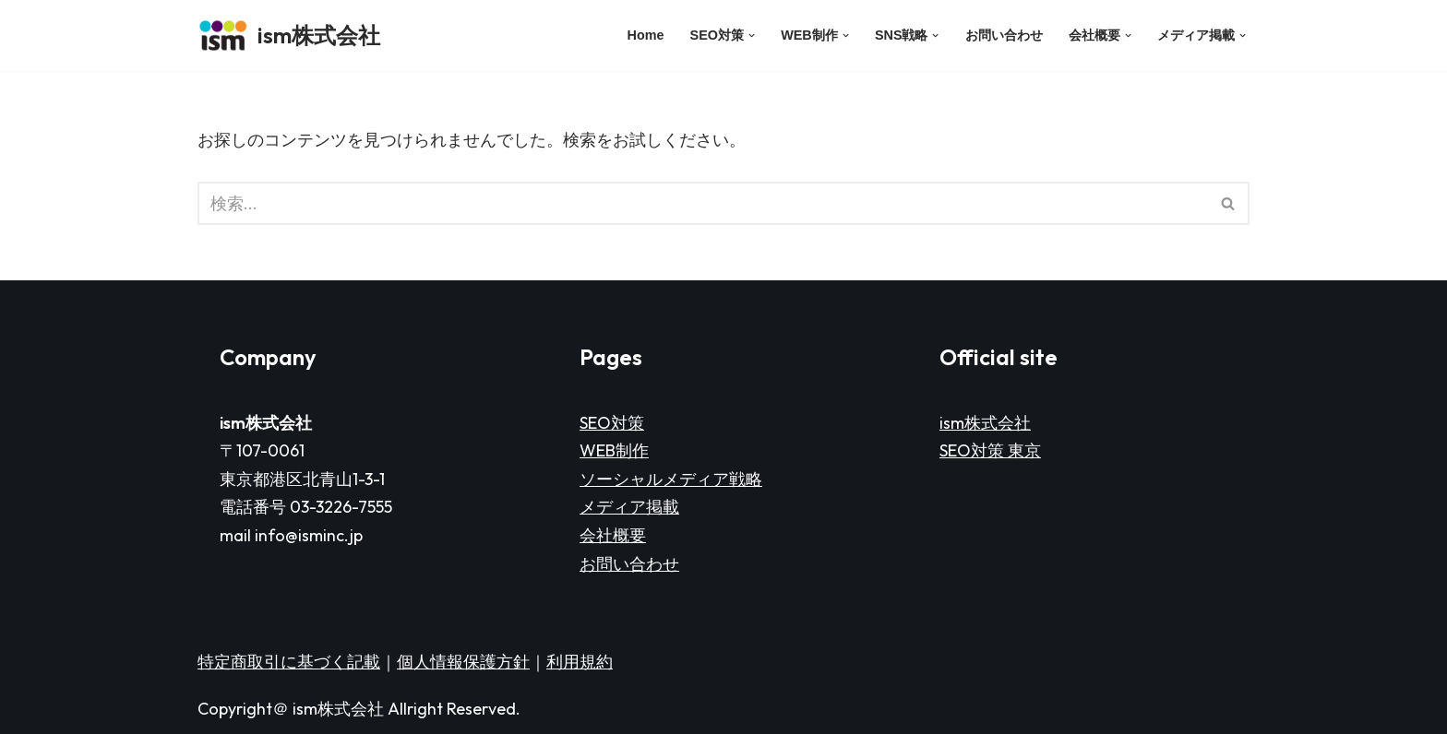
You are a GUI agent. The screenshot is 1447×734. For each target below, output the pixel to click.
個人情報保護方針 (463, 661)
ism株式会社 (985, 422)
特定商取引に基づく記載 (288, 661)
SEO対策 (612, 422)
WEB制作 (614, 450)
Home (646, 35)
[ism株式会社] (288, 35)
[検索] (702, 203)
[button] (751, 35)
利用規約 (579, 661)
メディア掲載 (629, 506)
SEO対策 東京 (990, 450)
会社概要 (613, 535)
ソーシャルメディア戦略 (671, 479)
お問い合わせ (1004, 35)
